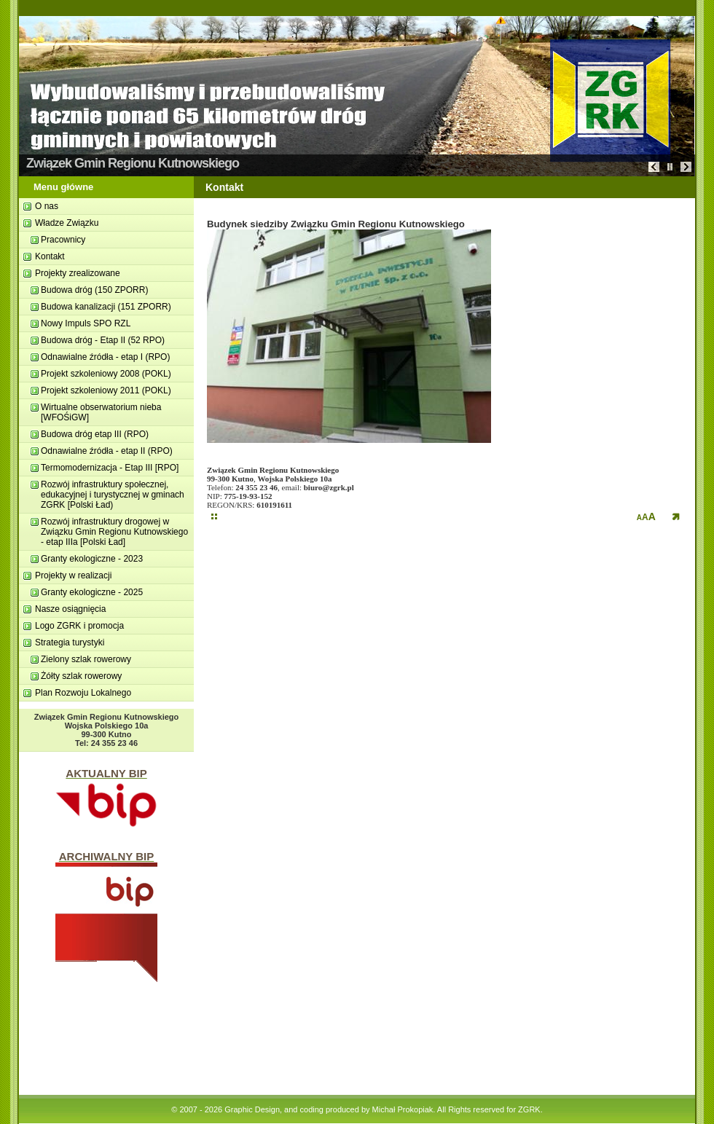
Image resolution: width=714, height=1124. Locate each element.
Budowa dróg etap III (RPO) (95, 434)
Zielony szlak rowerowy (86, 659)
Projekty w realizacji (73, 575)
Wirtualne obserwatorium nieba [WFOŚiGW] (101, 412)
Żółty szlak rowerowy (81, 676)
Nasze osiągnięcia (70, 609)
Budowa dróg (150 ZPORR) (94, 290)
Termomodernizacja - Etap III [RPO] (109, 468)
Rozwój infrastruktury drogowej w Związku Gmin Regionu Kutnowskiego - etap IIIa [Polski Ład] (114, 531)
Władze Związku (66, 223)
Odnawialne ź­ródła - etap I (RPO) (105, 357)
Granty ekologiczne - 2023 (92, 559)
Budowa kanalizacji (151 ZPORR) (106, 307)
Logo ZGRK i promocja (79, 626)
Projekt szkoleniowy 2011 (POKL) (106, 390)
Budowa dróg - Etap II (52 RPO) (103, 340)
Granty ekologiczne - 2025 (92, 592)
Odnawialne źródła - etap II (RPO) (107, 451)
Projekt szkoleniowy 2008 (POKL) (106, 374)
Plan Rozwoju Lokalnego (83, 693)
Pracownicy (63, 240)
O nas (46, 206)
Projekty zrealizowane (77, 273)
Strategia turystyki (69, 642)
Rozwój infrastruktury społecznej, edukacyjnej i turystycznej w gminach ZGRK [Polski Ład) (112, 494)
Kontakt (50, 256)
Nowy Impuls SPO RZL (85, 323)
